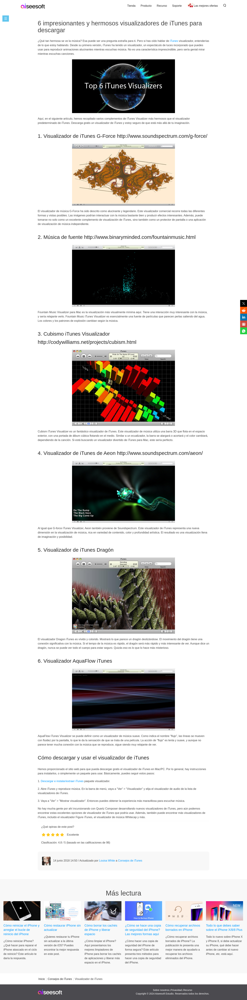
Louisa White (107, 860)
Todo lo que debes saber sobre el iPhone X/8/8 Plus (224, 928)
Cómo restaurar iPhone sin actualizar (62, 928)
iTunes (174, 40)
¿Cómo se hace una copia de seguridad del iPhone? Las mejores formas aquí (143, 930)
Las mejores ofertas (206, 5)
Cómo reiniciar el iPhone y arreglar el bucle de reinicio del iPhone (21, 930)
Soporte (177, 5)
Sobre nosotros (161, 990)
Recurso (162, 5)
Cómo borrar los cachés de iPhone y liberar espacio (100, 930)
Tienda (131, 5)
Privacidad (176, 990)
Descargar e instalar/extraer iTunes (62, 781)
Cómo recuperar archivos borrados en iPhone (183, 928)
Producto (146, 5)
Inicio (41, 979)
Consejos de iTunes (130, 860)
